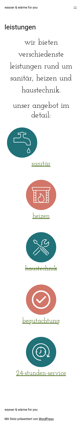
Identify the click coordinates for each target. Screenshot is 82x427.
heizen (41, 216)
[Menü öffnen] (75, 8)
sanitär (41, 164)
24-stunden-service (41, 373)
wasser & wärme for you (21, 7)
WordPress (46, 419)
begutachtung (41, 321)
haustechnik (41, 268)
